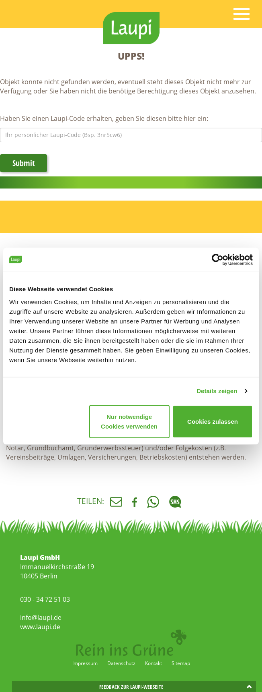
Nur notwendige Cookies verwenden (129, 421)
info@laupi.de (40, 617)
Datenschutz (121, 663)
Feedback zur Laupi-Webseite (131, 687)
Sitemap (181, 663)
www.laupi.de (40, 626)
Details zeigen (216, 390)
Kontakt (153, 663)
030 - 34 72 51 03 (45, 599)
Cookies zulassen (212, 421)
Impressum (85, 663)
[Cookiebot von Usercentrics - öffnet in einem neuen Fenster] (217, 260)
